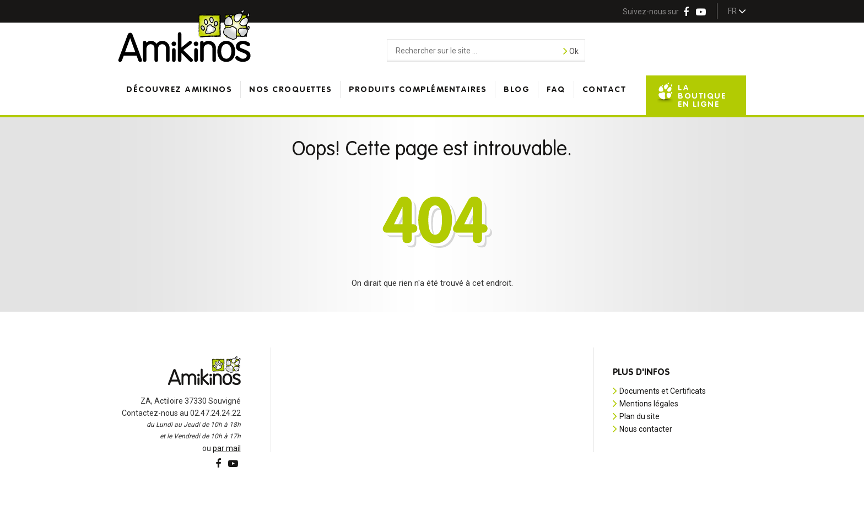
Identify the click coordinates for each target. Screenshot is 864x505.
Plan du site (639, 416)
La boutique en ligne (702, 96)
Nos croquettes (290, 89)
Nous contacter (645, 429)
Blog (517, 89)
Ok (571, 51)
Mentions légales (648, 403)
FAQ (556, 89)
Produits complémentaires (418, 89)
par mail (227, 448)
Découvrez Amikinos (179, 89)
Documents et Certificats (662, 391)
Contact (604, 89)
